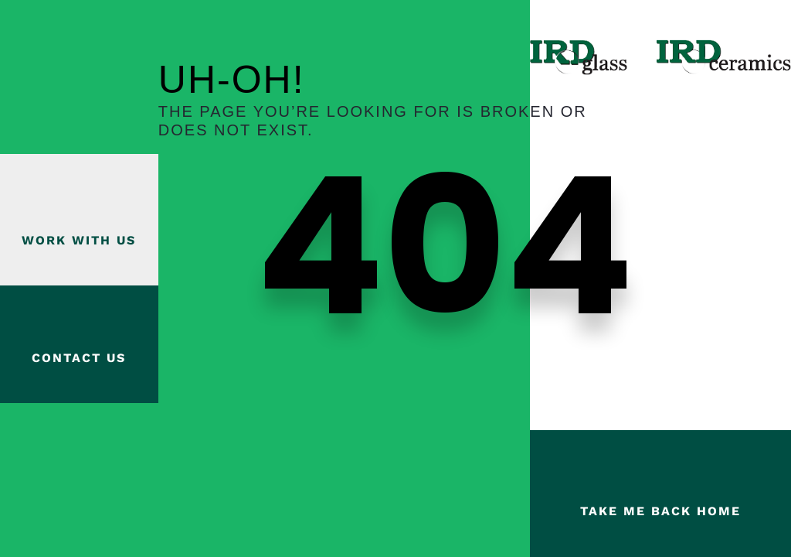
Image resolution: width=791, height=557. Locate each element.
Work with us (79, 240)
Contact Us (79, 357)
